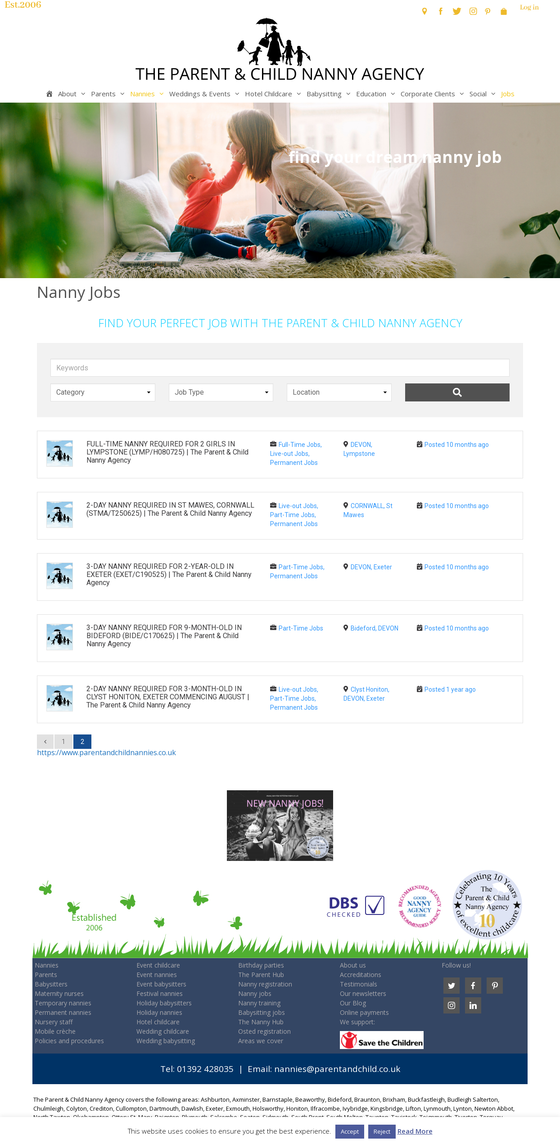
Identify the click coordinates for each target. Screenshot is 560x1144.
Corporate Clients (434, 94)
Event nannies (156, 974)
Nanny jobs (254, 993)
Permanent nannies (63, 1012)
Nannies (148, 94)
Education (377, 94)
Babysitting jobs (261, 1012)
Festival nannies (159, 993)
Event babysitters (161, 984)
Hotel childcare (158, 1022)
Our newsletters (363, 993)
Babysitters (51, 984)
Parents (109, 94)
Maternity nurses (59, 993)
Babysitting (330, 94)
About (73, 94)
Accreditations (360, 974)
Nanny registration (265, 984)
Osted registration (264, 1031)
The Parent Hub (261, 974)
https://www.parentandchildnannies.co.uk (106, 752)
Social (484, 94)
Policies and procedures (69, 1040)
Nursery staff (53, 1022)
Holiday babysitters (164, 1003)
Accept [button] (350, 1131)
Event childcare (158, 965)
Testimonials (358, 984)
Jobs (508, 93)
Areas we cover (260, 1040)
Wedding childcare (162, 1031)
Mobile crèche (55, 1031)
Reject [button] (382, 1131)
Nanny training (259, 1003)
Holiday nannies (159, 1012)
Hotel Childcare (274, 94)
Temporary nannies (63, 1003)
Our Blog (353, 1003)
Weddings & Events (206, 94)
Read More (415, 1130)
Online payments (364, 1012)
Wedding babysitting (165, 1040)
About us (353, 965)
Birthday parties (261, 965)
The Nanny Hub (261, 1022)
